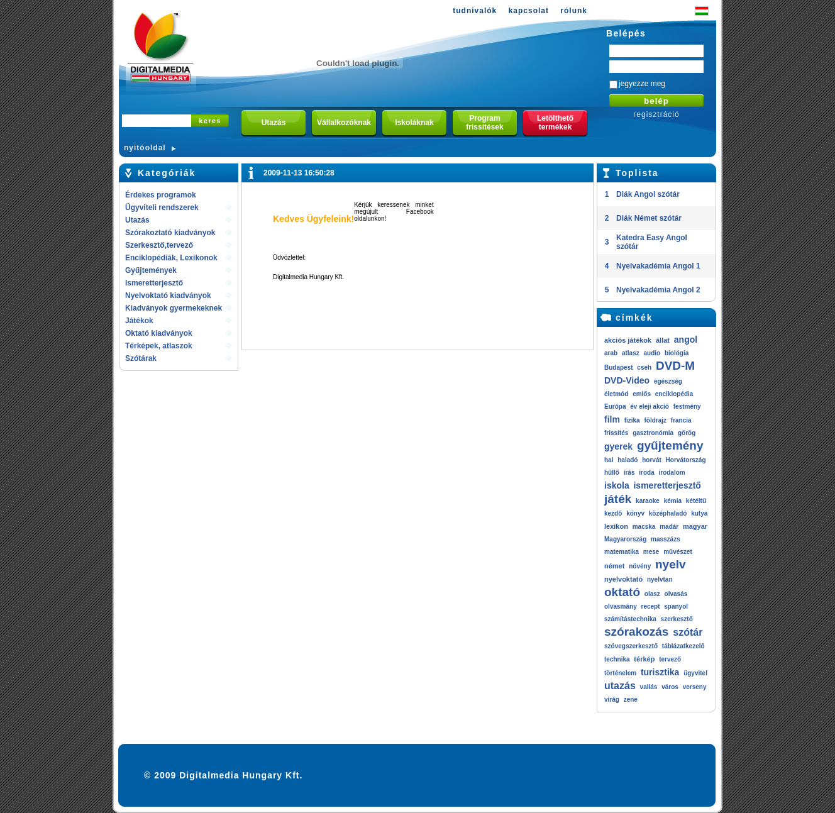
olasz (652, 593)
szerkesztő (677, 619)
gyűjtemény (670, 445)
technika (617, 659)
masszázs (665, 539)
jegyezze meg (642, 83)
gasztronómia (653, 432)
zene (631, 699)
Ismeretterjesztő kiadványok (154, 284)
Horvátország (686, 459)
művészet (677, 551)
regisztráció (656, 114)
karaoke (648, 500)
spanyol (676, 606)
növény (640, 566)
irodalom (671, 472)
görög (686, 432)
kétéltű (696, 500)
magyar (695, 526)
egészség (668, 381)
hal (608, 459)
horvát (651, 459)
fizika (632, 420)
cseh (644, 367)
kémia (673, 500)
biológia (676, 353)
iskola (616, 485)
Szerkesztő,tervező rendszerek (159, 246)
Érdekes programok (160, 195)
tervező (670, 659)
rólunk (573, 10)
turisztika (660, 672)
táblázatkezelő (683, 646)
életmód (616, 393)
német (614, 566)
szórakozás (636, 631)
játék (617, 499)
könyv (635, 513)
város (669, 686)
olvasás (676, 593)
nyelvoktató (623, 579)
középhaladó (668, 513)
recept (650, 606)
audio (651, 353)
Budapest (618, 367)
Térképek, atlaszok (158, 345)
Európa (615, 406)
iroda (646, 472)
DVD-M (675, 365)
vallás (649, 686)
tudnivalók (475, 10)
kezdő (613, 513)
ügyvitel (695, 673)
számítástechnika (630, 619)
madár (669, 526)
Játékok (139, 320)
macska (644, 526)
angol (685, 340)
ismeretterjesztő (666, 485)
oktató (622, 592)
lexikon (616, 526)
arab (610, 353)
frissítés (616, 432)
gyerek (618, 446)
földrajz (655, 420)
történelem (620, 673)
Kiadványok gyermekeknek (173, 308)
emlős (642, 393)
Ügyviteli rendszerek (162, 207)
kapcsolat (529, 10)
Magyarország (625, 539)
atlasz (630, 353)
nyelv (670, 564)
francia (681, 420)
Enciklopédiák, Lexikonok (171, 257)
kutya (699, 513)
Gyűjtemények (151, 270)
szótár (687, 632)
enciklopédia (674, 393)
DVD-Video (627, 380)
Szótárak (141, 358)
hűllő (611, 472)
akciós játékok (627, 340)
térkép (644, 659)
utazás (620, 685)
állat (663, 340)
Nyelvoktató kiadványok (168, 295)
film (612, 419)
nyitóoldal (145, 147)
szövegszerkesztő (631, 646)
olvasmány (620, 606)
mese (651, 551)
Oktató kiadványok (158, 333)
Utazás (137, 220)
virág (611, 699)
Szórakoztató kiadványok (170, 232)
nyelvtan (660, 579)
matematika (621, 551)
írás (629, 472)
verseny (695, 686)
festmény (687, 406)
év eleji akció (649, 406)
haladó (627, 459)
